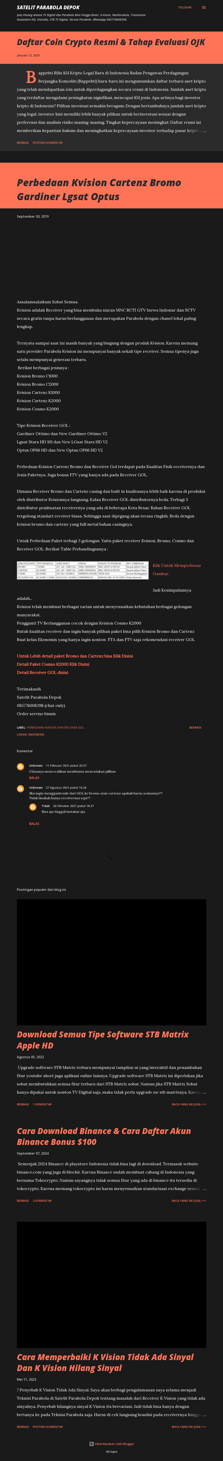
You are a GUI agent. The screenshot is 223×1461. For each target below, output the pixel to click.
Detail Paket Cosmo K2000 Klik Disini (53, 664)
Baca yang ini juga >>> (189, 1104)
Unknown (36, 765)
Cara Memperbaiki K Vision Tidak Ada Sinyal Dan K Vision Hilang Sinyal (105, 1362)
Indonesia (36, 734)
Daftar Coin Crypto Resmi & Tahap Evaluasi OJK (111, 42)
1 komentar (42, 1104)
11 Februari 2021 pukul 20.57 (66, 765)
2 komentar (42, 1201)
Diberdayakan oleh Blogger (111, 1444)
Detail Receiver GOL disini (42, 672)
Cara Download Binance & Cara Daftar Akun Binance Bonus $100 (104, 1136)
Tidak (46, 806)
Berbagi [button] (23, 143)
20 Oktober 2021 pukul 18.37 (73, 806)
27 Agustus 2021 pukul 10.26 (66, 787)
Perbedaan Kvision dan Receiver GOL (55, 727)
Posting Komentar (48, 143)
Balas (34, 777)
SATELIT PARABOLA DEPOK (48, 7)
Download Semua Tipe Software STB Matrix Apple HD (103, 1040)
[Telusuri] (184, 7)
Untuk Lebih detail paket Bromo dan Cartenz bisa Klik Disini (75, 656)
